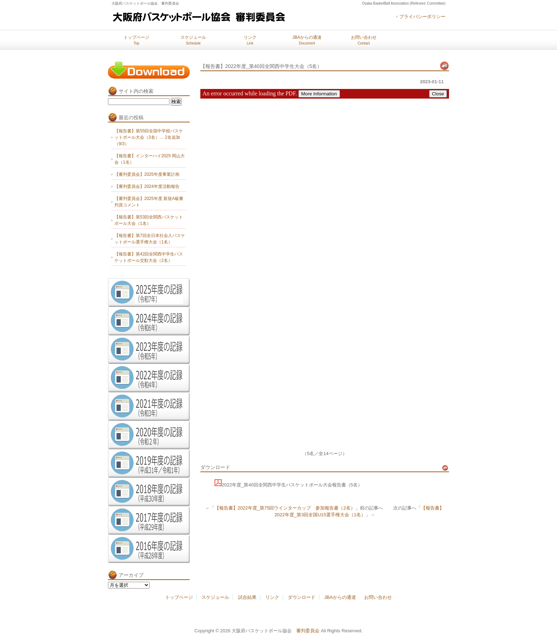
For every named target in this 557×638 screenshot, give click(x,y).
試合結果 (247, 597)
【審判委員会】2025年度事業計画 (146, 174)
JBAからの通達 (306, 40)
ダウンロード (301, 597)
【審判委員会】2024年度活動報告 (146, 186)
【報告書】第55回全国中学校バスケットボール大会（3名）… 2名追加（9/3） (148, 137)
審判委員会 (307, 630)
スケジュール (193, 40)
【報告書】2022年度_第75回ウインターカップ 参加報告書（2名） (285, 508)
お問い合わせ (364, 40)
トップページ (136, 40)
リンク (250, 40)
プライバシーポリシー (422, 16)
